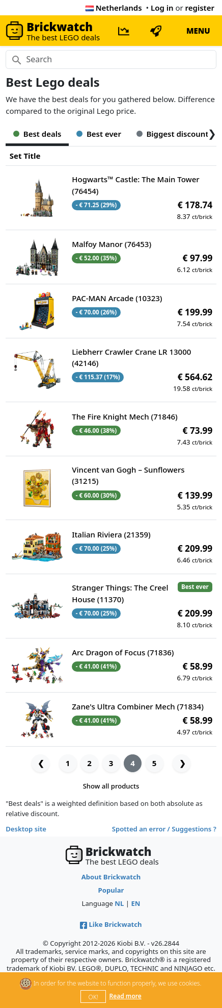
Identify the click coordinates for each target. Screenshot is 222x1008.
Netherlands (114, 8)
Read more (125, 996)
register (199, 8)
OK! (93, 997)
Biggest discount (172, 134)
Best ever (98, 134)
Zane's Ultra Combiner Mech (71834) (138, 706)
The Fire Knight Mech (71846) (124, 416)
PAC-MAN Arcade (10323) (117, 298)
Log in (162, 8)
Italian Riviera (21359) (111, 534)
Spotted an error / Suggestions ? (164, 828)
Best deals (37, 134)
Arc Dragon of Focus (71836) (123, 652)
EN (135, 903)
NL (119, 903)
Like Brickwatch (111, 924)
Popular (111, 890)
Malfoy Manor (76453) (111, 244)
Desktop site (26, 828)
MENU (198, 31)
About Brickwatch (111, 876)
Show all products (111, 786)
